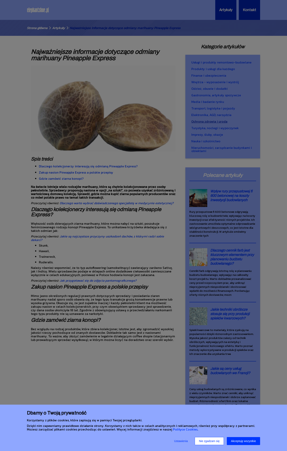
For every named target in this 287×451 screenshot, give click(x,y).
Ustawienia (181, 441)
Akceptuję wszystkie (243, 441)
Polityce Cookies (185, 429)
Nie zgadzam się (209, 441)
